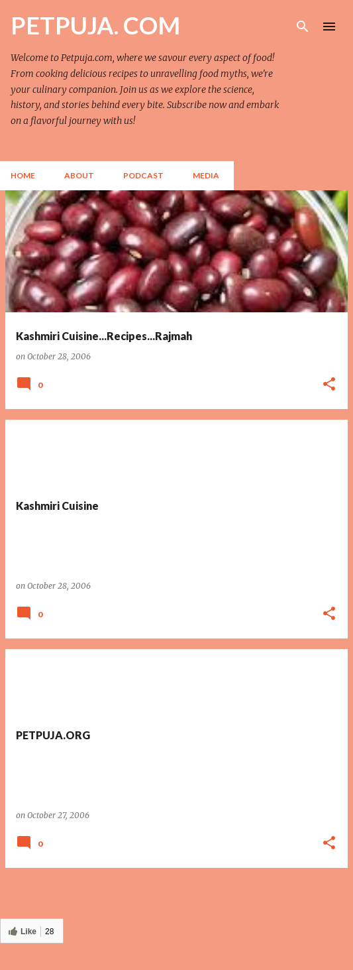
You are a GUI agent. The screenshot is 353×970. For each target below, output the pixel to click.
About (79, 175)
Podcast (143, 175)
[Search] (303, 26)
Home (23, 175)
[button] (329, 384)
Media (206, 175)
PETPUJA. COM (95, 25)
